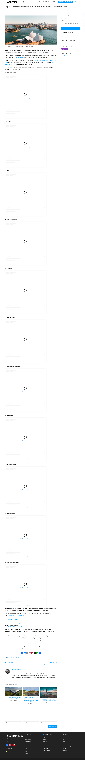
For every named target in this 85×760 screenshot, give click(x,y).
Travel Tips (27, 743)
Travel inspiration (19, 46)
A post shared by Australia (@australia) (25, 116)
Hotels (44, 739)
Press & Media (64, 748)
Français (26, 751)
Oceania (12, 657)
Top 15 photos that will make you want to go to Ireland (13, 698)
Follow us (64, 49)
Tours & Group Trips (46, 743)
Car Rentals (45, 741)
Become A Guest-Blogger (66, 746)
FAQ (63, 739)
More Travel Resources (47, 752)
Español (26, 753)
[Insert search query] (14, 741)
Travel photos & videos (29, 46)
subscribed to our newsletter (16, 615)
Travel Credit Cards (46, 748)
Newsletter (64, 741)
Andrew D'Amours (16, 669)
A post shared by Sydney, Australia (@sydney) (26, 165)
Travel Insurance (46, 750)
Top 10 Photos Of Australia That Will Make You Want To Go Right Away (29, 9)
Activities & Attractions (47, 746)
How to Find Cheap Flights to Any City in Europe (14, 626)
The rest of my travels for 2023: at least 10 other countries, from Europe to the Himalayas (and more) (31, 699)
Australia (9, 657)
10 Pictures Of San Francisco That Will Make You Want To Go (49, 700)
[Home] (5, 9)
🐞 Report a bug (9, 748)
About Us (63, 737)
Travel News (27, 746)
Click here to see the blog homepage (12, 623)
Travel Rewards (27, 739)
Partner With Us (65, 750)
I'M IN (70, 28)
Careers (63, 752)
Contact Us (64, 755)
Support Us (64, 743)
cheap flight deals (18, 57)
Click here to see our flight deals (11, 619)
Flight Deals (27, 737)
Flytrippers (67, 42)
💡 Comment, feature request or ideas (13, 751)
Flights (44, 737)
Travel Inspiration (28, 741)
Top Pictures (16, 657)
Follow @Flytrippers (64, 55)
